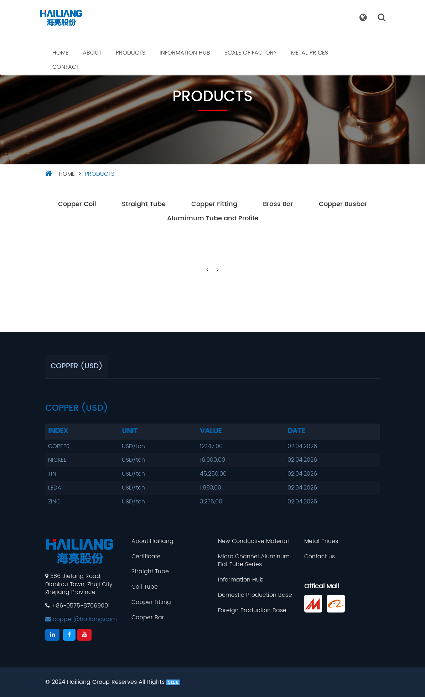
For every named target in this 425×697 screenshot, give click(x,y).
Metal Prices (309, 52)
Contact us (319, 557)
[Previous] (207, 270)
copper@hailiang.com (81, 619)
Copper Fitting (214, 204)
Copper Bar (147, 618)
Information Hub (185, 52)
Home (60, 52)
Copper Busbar (343, 204)
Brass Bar (278, 204)
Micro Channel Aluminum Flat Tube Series (254, 561)
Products (130, 52)
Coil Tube (144, 587)
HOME (67, 174)
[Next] (217, 270)
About (92, 52)
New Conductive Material (253, 541)
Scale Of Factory (250, 52)
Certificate (146, 557)
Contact (65, 67)
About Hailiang (152, 541)
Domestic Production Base (255, 595)
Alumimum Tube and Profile (212, 219)
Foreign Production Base (252, 610)
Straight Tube (144, 204)
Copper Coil (77, 204)
